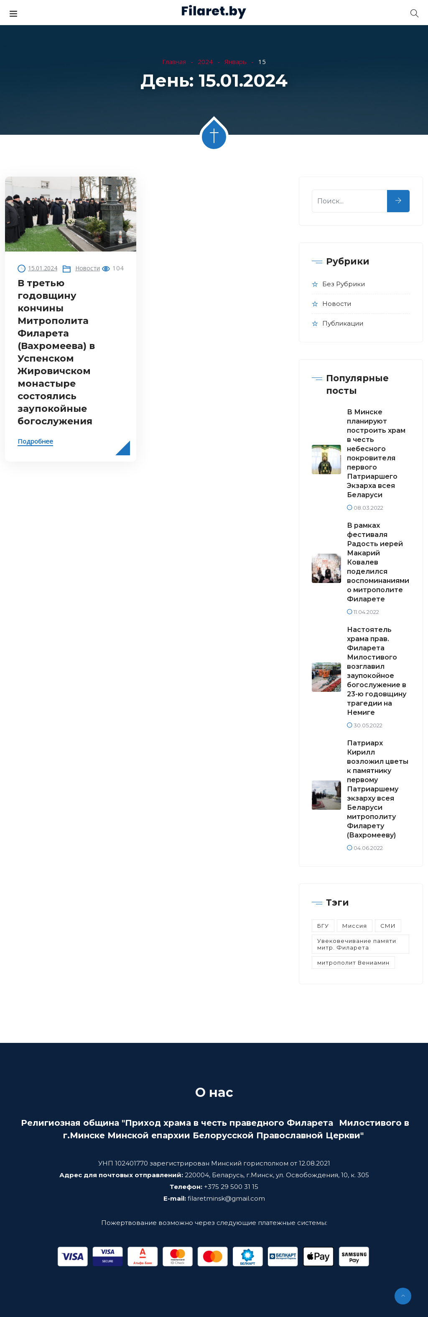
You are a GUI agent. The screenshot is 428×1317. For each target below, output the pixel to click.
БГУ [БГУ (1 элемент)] (323, 925)
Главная (174, 61)
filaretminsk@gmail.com (226, 1198)
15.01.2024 (42, 268)
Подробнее (35, 441)
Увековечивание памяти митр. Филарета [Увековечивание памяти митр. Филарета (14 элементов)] (356, 944)
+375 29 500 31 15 (231, 1187)
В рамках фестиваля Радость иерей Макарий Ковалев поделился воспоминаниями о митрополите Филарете (378, 562)
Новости (87, 268)
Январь (235, 61)
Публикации (342, 323)
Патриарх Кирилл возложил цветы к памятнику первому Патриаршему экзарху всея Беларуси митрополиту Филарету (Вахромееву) (377, 789)
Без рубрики (343, 284)
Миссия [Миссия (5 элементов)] (354, 925)
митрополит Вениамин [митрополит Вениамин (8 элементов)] (353, 962)
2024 (205, 61)
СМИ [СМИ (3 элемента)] (388, 925)
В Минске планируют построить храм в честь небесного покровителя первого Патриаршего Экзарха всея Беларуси (376, 453)
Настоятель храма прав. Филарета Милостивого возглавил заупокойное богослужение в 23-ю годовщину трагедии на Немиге (376, 671)
